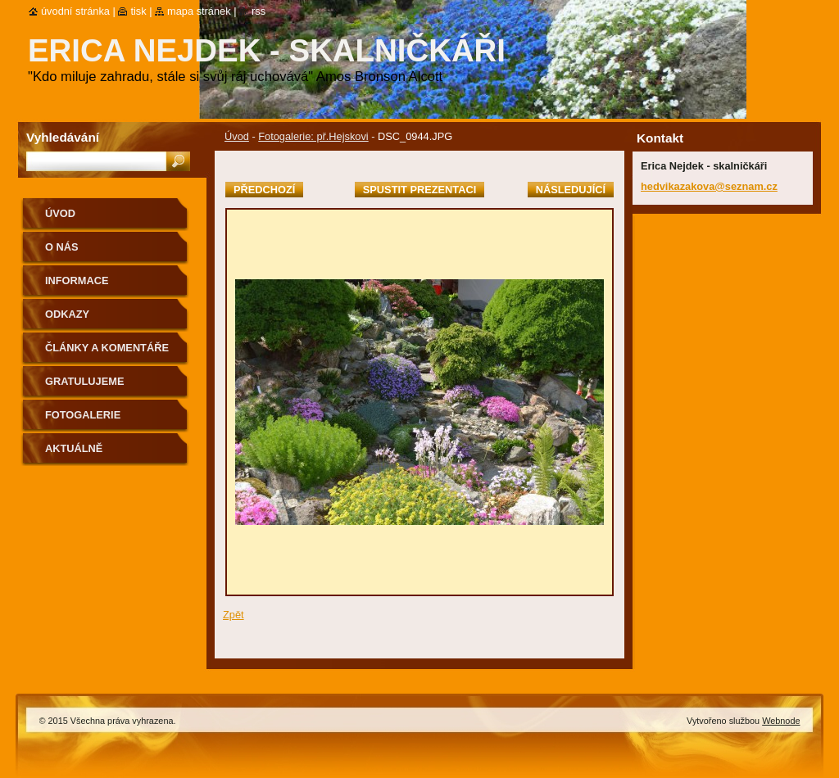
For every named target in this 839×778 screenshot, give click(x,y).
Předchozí (264, 189)
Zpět (233, 614)
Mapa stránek (199, 11)
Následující (570, 189)
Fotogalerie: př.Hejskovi (313, 136)
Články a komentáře (107, 348)
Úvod (236, 136)
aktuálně (73, 448)
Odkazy (67, 314)
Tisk (138, 11)
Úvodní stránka (75, 11)
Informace (77, 280)
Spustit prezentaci (419, 189)
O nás (62, 247)
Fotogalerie (82, 415)
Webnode (781, 721)
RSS (258, 11)
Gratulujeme (84, 381)
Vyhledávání (62, 137)
